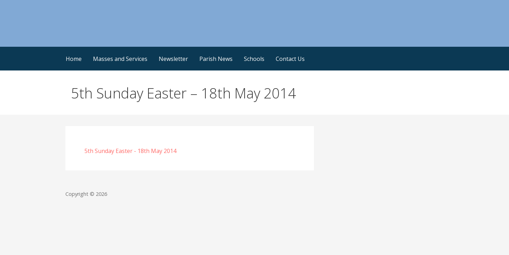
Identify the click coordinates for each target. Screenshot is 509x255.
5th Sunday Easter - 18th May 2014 (130, 151)
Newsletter (173, 59)
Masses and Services (120, 59)
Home (74, 59)
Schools (254, 59)
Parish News (216, 59)
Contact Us (290, 59)
